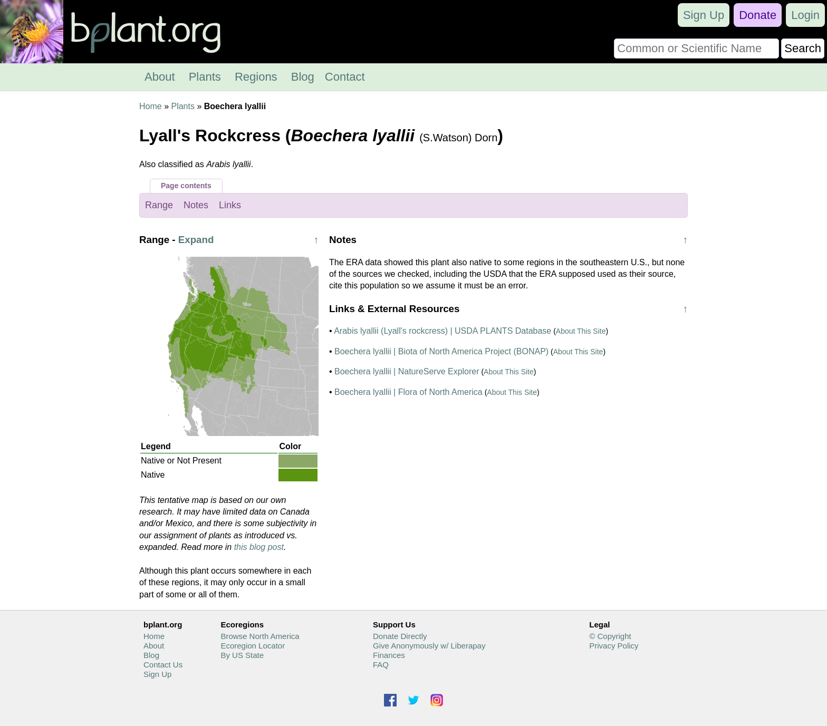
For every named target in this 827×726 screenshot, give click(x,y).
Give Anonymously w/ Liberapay (429, 645)
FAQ (381, 664)
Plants (205, 76)
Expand (196, 239)
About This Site (581, 331)
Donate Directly (400, 636)
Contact (345, 76)
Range (159, 205)
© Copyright (610, 636)
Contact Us (162, 664)
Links (230, 205)
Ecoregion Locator (252, 645)
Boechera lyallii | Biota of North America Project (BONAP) (441, 351)
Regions (256, 76)
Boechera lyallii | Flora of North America (408, 392)
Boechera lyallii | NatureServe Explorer (406, 371)
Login (805, 15)
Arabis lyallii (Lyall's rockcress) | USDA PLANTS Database (442, 330)
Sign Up (703, 15)
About (160, 76)
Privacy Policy (613, 645)
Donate (757, 15)
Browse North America (259, 636)
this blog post (259, 547)
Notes (196, 205)
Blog (302, 76)
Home (150, 106)
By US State (242, 655)
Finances (389, 655)
